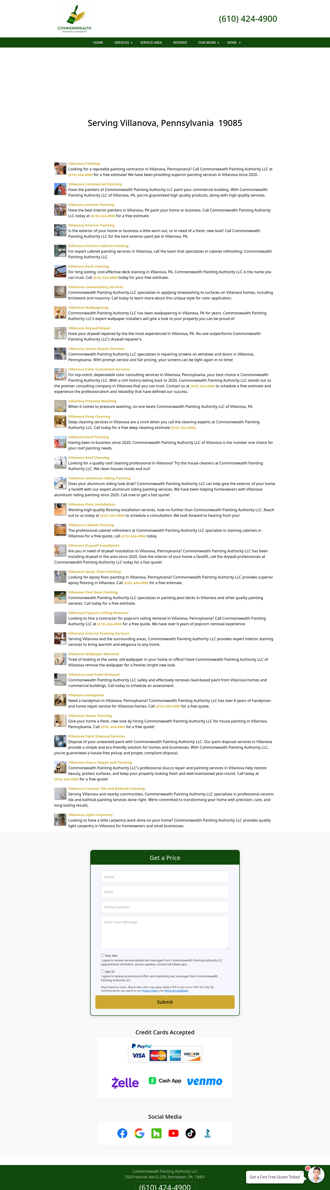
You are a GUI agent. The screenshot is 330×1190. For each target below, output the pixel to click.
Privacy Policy (150, 939)
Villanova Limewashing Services (96, 236)
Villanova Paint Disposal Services (96, 685)
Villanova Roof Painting (88, 386)
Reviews (180, 42)
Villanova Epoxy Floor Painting (94, 520)
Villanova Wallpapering (88, 256)
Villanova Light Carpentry (90, 763)
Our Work (209, 43)
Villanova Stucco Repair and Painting (100, 711)
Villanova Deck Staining (88, 215)
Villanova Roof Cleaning (88, 406)
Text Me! (111, 904)
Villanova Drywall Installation (94, 494)
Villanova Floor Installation (91, 453)
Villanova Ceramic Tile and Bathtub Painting (106, 737)
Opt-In (110, 920)
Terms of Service (200, 1182)
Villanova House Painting (90, 664)
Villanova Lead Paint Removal (94, 623)
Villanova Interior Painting (91, 153)
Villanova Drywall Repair (89, 277)
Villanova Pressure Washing (92, 350)
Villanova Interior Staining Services (98, 582)
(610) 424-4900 (248, 19)
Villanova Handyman (86, 644)
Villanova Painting (84, 112)
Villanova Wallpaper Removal (93, 602)
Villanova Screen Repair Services (96, 297)
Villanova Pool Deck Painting (93, 541)
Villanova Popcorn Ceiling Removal (98, 561)
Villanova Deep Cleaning (89, 365)
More (234, 43)
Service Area (151, 42)
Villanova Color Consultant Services (99, 318)
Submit (165, 951)
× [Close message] (301, 1172)
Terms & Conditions (176, 939)
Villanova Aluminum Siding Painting (99, 427)
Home (98, 42)
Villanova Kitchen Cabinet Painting (98, 194)
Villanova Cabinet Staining (91, 473)
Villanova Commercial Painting (95, 133)
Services (124, 43)
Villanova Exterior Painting (91, 174)
